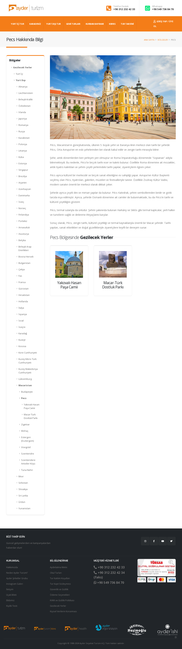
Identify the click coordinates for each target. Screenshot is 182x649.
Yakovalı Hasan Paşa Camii (31, 406)
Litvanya (22, 150)
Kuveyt (21, 339)
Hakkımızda (12, 567)
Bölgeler (163, 39)
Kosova (22, 346)
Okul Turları (56, 572)
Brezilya (22, 176)
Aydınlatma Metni (59, 567)
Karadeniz (35, 23)
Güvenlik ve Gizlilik (59, 588)
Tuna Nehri (27, 470)
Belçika (22, 240)
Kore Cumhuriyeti (27, 352)
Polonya (22, 144)
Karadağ (22, 333)
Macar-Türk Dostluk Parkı (31, 416)
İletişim (10, 588)
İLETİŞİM (35, 34)
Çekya (21, 269)
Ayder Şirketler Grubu (17, 577)
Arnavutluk (24, 227)
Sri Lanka (23, 495)
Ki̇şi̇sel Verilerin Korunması (64, 609)
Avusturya (23, 233)
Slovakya (23, 489)
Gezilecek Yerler (22, 67)
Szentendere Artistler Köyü (28, 462)
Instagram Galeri (14, 583)
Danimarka (24, 195)
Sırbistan (23, 482)
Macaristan (25, 385)
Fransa (22, 282)
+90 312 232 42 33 (124, 9)
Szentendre (27, 453)
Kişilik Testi (11, 604)
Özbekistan (24, 105)
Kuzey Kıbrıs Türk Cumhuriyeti (27, 361)
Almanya (22, 86)
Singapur (23, 169)
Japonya (22, 118)
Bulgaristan (24, 263)
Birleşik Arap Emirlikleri (24, 248)
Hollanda (23, 301)
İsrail (21, 320)
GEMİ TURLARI (73, 23)
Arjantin (22, 182)
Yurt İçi (19, 73)
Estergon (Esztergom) (27, 439)
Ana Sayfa (149, 39)
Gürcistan (23, 288)
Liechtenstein (25, 93)
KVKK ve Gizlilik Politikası (62, 599)
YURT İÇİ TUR (17, 23)
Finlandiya (23, 214)
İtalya (21, 307)
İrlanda (22, 112)
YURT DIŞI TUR (53, 23)
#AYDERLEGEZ (18, 34)
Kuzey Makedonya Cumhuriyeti (28, 371)
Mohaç (24, 430)
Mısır (21, 476)
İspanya (22, 314)
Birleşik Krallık (25, 99)
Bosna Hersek (25, 256)
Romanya (23, 125)
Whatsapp (157, 6)
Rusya (21, 131)
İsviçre (21, 327)
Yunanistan (24, 508)
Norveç (22, 208)
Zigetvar (25, 424)
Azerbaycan (24, 189)
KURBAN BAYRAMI (95, 23)
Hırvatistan (24, 295)
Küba (21, 157)
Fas (20, 275)
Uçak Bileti (11, 593)
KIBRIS (112, 23)
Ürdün (21, 502)
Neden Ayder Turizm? (17, 572)
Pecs (23, 398)
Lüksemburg (25, 379)
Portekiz (22, 221)
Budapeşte (27, 391)
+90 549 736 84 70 (163, 9)
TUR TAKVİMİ (127, 23)
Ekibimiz (10, 599)
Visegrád (26, 447)
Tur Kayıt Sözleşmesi (61, 583)
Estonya (22, 163)
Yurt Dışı (21, 80)
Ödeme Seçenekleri (60, 593)
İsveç (21, 201)
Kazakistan (24, 137)
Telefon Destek (121, 6)
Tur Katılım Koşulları (60, 577)
